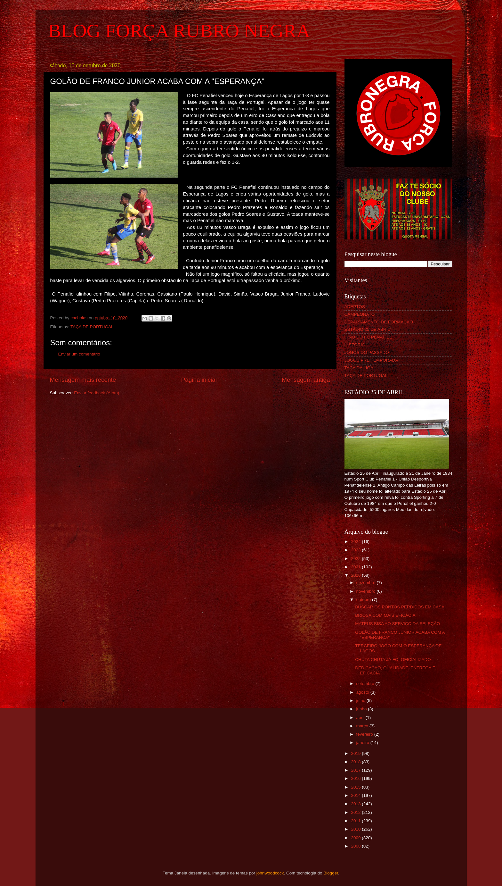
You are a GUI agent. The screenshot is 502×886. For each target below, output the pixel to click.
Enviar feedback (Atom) (96, 392)
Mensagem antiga (306, 379)
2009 (356, 837)
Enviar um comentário (79, 354)
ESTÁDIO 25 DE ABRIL (367, 329)
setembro (366, 683)
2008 (356, 846)
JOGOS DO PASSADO (366, 352)
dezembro (366, 582)
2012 (356, 812)
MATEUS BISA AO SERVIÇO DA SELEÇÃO (397, 623)
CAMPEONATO (359, 314)
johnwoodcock (270, 873)
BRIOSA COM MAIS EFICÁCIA (385, 615)
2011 (356, 820)
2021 (356, 566)
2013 (356, 803)
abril (361, 717)
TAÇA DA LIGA (359, 367)
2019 (356, 753)
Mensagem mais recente (83, 379)
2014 (356, 795)
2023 (356, 549)
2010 (356, 829)
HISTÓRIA (354, 344)
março (362, 725)
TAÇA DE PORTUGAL (92, 326)
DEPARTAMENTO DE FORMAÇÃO (378, 322)
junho (362, 708)
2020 (356, 575)
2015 (356, 787)
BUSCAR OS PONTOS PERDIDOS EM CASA (399, 607)
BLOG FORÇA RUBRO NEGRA (179, 30)
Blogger (330, 873)
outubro (364, 599)
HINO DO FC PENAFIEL (368, 337)
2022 (356, 558)
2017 (356, 770)
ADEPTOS (354, 306)
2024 (356, 541)
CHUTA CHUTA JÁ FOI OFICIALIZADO (393, 659)
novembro (366, 591)
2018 (356, 761)
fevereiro (365, 734)
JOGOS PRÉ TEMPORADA (371, 360)
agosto (363, 692)
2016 (356, 778)
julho (361, 700)
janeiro (363, 742)
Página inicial (199, 379)
